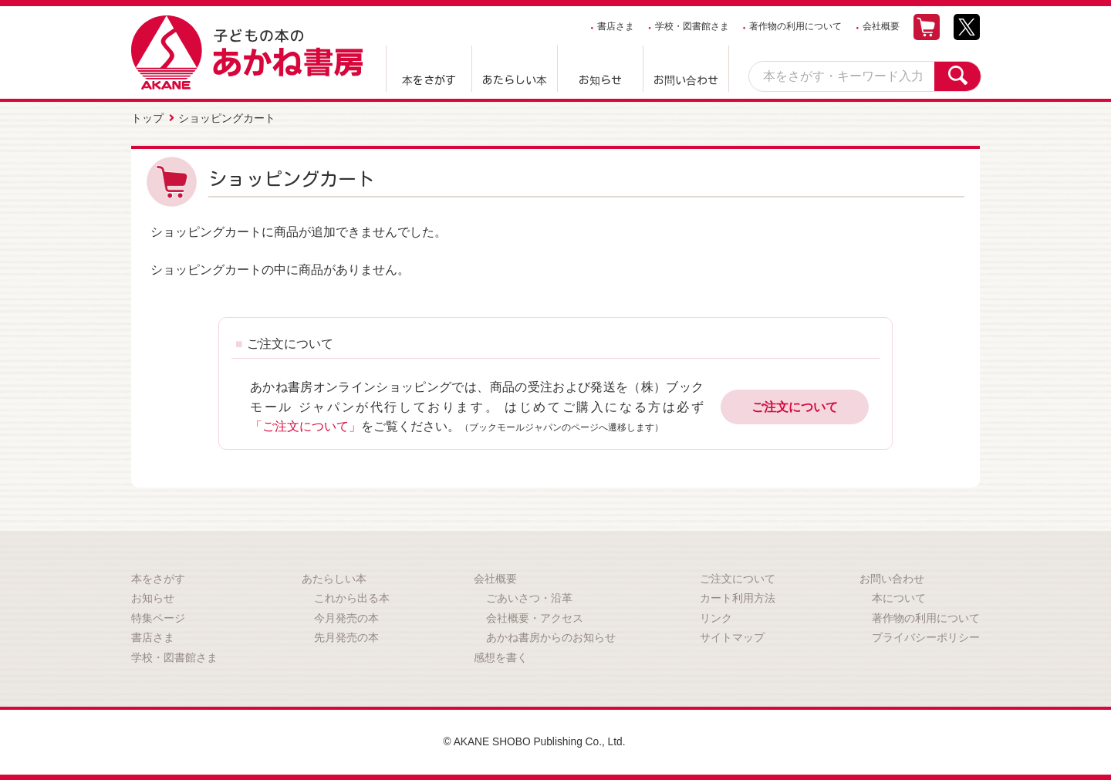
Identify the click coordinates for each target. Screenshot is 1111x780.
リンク (716, 617)
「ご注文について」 (305, 425)
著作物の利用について (795, 26)
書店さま (615, 26)
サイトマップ (732, 637)
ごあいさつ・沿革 (529, 598)
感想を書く (501, 656)
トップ (147, 118)
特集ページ (158, 617)
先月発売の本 (346, 637)
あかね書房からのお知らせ (551, 637)
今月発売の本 (346, 617)
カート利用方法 (737, 598)
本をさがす (429, 80)
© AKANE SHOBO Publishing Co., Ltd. (534, 741)
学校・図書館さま (692, 26)
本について (899, 598)
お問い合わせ (685, 80)
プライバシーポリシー (926, 637)
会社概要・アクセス (534, 617)
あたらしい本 (514, 80)
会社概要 (881, 26)
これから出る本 (352, 598)
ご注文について (794, 406)
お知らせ (600, 80)
